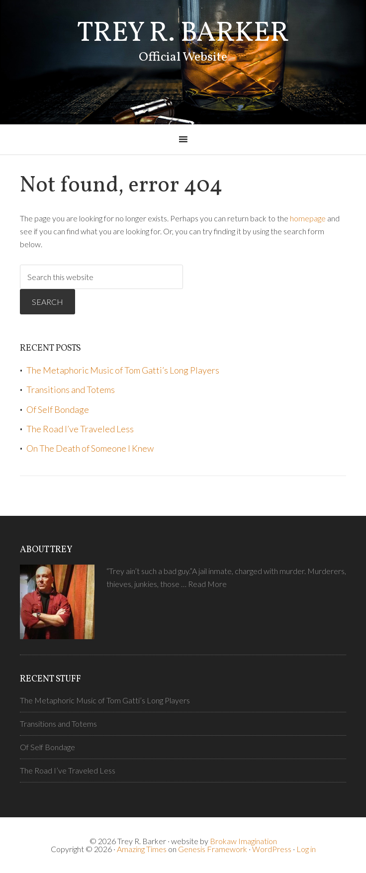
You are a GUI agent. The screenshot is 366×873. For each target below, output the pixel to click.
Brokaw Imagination (243, 841)
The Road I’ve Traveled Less (80, 428)
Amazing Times (142, 849)
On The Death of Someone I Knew (90, 448)
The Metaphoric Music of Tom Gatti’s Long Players (122, 370)
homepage (308, 218)
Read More (207, 583)
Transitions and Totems (70, 389)
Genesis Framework (212, 849)
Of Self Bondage (57, 409)
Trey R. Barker (183, 33)
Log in (306, 849)
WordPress (271, 849)
